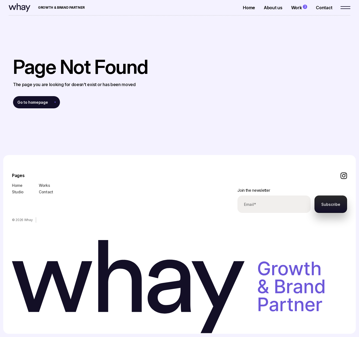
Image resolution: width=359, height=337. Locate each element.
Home (17, 185)
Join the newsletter (253, 190)
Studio (18, 192)
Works (44, 185)
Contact (46, 192)
